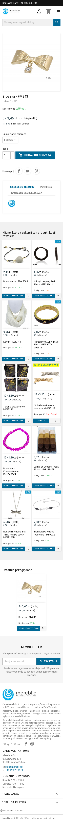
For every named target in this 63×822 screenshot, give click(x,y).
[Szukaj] (31, 22)
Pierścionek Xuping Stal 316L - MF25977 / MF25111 (46, 344)
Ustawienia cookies (11, 810)
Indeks (6, 101)
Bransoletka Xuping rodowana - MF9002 (44, 533)
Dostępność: (9, 108)
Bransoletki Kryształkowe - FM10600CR (11, 471)
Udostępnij (18, 171)
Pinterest (36, 171)
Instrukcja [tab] (46, 186)
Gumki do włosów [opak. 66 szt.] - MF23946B (46, 468)
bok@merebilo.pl (14, 766)
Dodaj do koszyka (35, 155)
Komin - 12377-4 (12, 341)
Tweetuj (27, 171)
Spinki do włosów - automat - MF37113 (44, 407)
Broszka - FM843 (27, 617)
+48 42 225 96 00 (14, 770)
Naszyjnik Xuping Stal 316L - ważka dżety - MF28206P (14, 534)
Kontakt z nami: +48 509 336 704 (20, 3)
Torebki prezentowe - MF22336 (14, 408)
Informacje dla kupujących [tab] (26, 192)
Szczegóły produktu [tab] (22, 186)
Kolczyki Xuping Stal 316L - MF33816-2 (44, 283)
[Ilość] (7, 155)
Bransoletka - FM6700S (15, 281)
